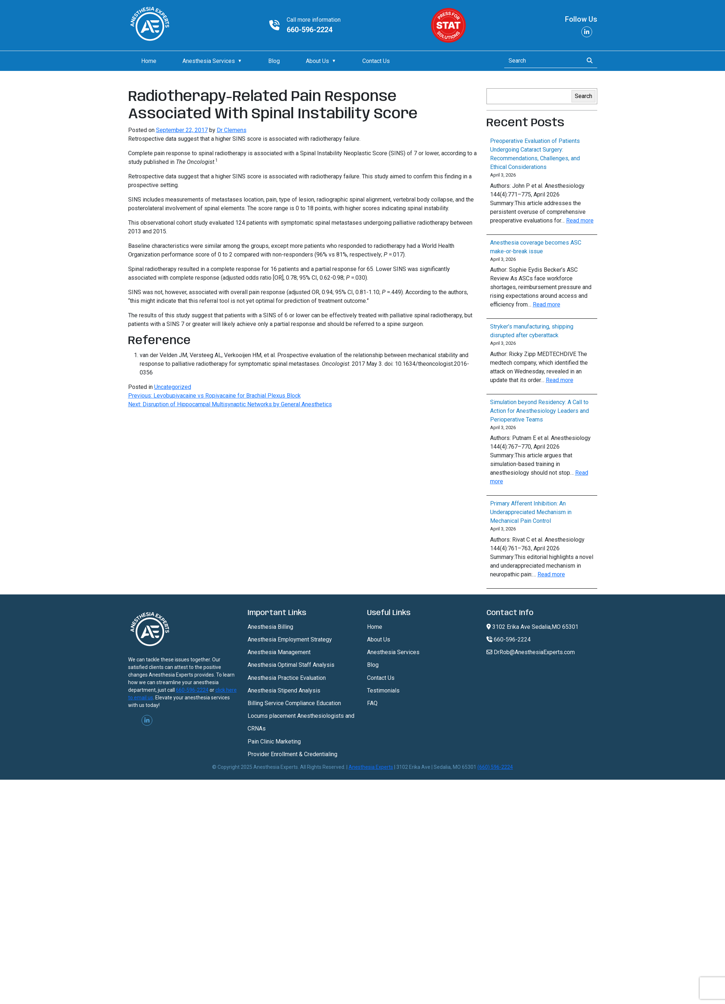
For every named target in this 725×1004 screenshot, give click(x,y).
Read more (580, 220)
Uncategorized (172, 387)
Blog (274, 61)
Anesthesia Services (208, 61)
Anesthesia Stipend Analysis (284, 690)
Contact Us (376, 61)
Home (148, 61)
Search (583, 96)
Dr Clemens (231, 130)
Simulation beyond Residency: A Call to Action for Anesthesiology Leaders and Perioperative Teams (539, 411)
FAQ (372, 703)
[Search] (541, 61)
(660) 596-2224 (495, 767)
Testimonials (383, 690)
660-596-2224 (309, 29)
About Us (317, 61)
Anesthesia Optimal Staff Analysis (291, 664)
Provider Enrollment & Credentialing (292, 754)
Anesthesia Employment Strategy (290, 639)
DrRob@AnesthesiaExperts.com (530, 652)
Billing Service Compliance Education (294, 703)
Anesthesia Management (279, 652)
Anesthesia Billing (270, 626)
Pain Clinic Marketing (274, 741)
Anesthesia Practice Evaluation (287, 677)
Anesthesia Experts (371, 767)
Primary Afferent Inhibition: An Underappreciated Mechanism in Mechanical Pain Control (531, 512)
